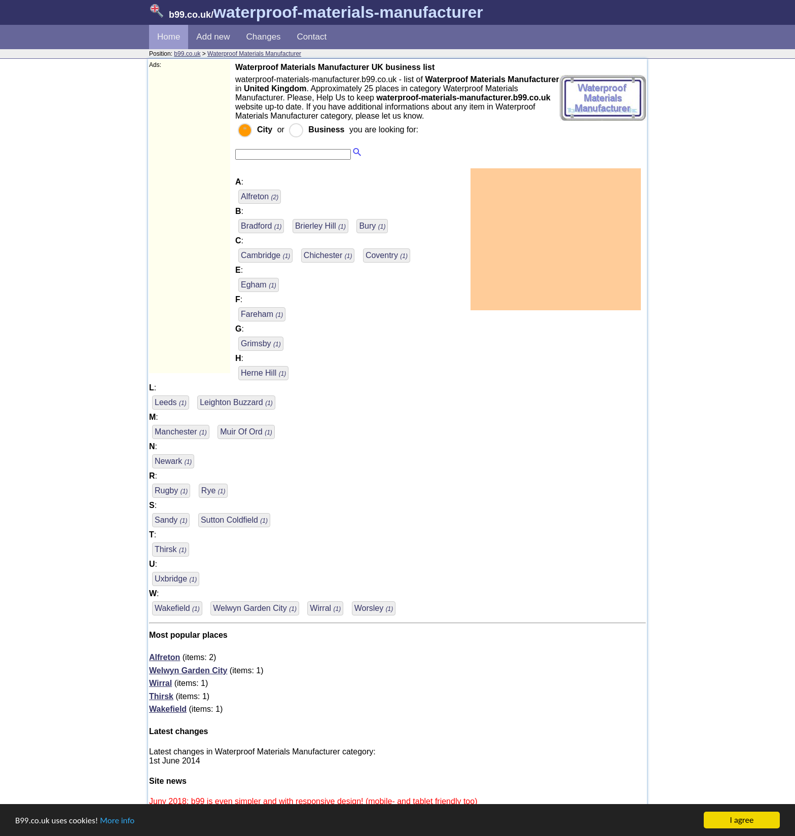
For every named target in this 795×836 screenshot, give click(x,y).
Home (168, 37)
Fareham (262, 314)
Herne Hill (263, 373)
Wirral (325, 608)
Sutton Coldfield (234, 520)
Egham (258, 284)
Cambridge (265, 255)
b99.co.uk (187, 53)
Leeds (171, 402)
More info (117, 820)
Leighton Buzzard (236, 402)
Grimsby (261, 343)
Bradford (261, 226)
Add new (213, 37)
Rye (213, 490)
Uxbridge (176, 578)
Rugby (171, 490)
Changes (263, 37)
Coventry (387, 255)
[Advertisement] (189, 221)
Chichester (328, 255)
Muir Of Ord (246, 431)
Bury (372, 226)
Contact (312, 37)
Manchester (181, 431)
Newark (173, 461)
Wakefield (177, 608)
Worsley (373, 608)
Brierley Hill (320, 226)
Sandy (171, 520)
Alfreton (259, 196)
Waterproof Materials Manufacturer (254, 53)
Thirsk (171, 549)
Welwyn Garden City (255, 608)
